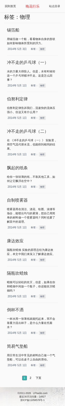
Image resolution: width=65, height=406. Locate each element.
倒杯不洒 (15, 309)
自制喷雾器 (17, 200)
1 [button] (24, 377)
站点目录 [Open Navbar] (54, 6)
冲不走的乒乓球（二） (28, 131)
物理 (42, 49)
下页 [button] (38, 377)
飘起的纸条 (17, 167)
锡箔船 (13, 30)
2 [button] (30, 377)
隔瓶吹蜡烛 (17, 273)
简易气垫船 (17, 346)
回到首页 (10, 6)
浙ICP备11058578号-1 (32, 400)
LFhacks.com (40, 393)
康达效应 (15, 240)
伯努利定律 (17, 99)
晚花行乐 (33, 6)
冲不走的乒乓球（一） (28, 62)
